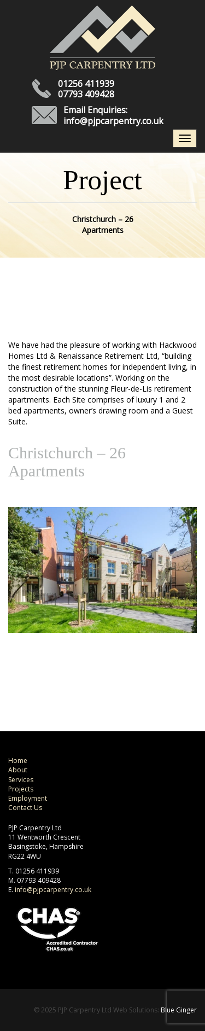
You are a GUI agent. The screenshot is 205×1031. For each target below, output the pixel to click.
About (17, 769)
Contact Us (25, 807)
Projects (20, 789)
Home (17, 760)
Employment (27, 798)
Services (20, 779)
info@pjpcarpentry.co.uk (113, 121)
